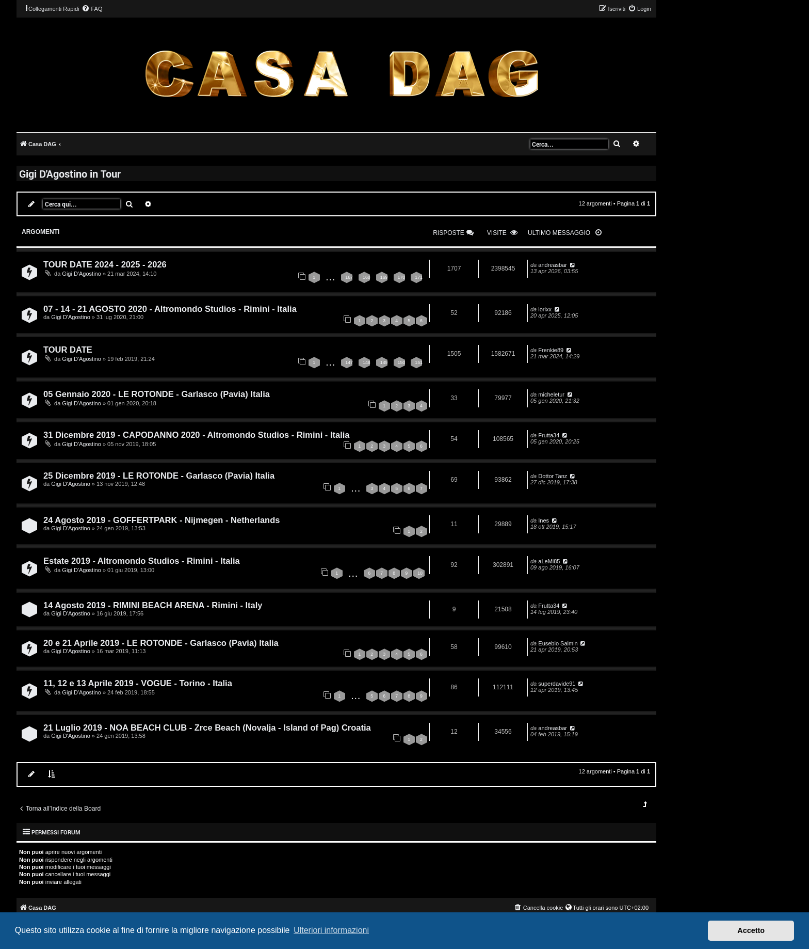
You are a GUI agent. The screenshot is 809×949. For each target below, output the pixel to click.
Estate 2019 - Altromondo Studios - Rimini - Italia (141, 560)
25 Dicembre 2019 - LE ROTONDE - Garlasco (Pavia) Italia (158, 475)
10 (420, 573)
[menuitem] (92, 9)
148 (366, 362)
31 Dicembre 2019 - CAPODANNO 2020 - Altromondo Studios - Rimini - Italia (196, 434)
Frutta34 (548, 435)
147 (349, 362)
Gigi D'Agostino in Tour (70, 173)
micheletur (551, 394)
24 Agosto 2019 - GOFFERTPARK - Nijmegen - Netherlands (161, 520)
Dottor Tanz (552, 476)
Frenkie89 (550, 350)
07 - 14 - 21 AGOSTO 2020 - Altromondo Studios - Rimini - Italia (170, 308)
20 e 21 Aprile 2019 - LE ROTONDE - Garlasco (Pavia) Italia (161, 642)
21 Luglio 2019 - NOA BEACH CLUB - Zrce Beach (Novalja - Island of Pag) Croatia (207, 727)
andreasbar (552, 265)
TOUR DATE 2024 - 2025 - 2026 (105, 264)
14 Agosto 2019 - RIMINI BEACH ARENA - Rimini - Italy (152, 605)
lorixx (545, 309)
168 (366, 277)
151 (419, 362)
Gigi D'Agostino (81, 274)
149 (384, 362)
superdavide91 (556, 684)
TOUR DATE (67, 349)
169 (384, 277)
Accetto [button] (751, 930)
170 (402, 277)
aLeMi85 (549, 561)
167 (349, 277)
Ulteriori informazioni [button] (331, 930)
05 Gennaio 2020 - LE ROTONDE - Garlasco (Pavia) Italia (156, 394)
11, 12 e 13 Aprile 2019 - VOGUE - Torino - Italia (137, 683)
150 (402, 362)
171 (419, 277)
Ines (543, 520)
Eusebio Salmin (557, 643)
